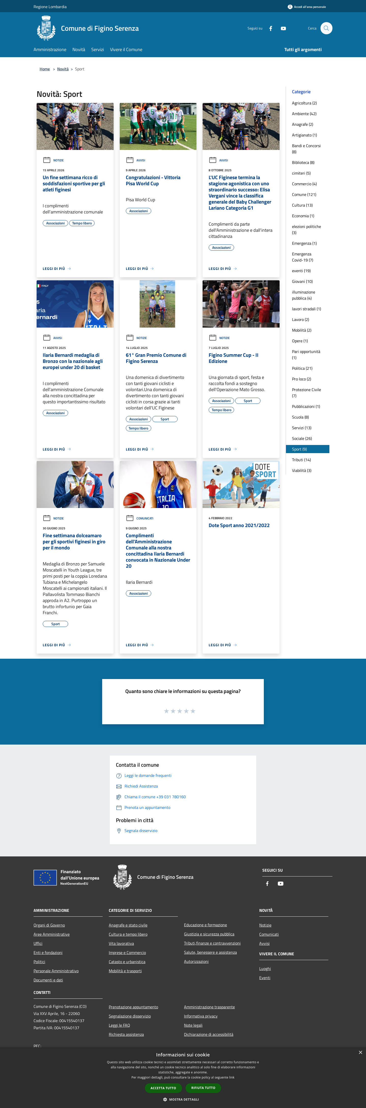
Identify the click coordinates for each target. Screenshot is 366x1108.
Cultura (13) (302, 205)
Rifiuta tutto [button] (203, 1088)
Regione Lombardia (50, 7)
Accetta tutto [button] (163, 1088)
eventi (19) (301, 271)
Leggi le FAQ (119, 1025)
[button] (183, 1099)
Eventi (264, 978)
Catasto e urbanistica (127, 962)
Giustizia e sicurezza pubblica (209, 934)
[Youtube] (281, 28)
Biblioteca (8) (303, 162)
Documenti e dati (48, 980)
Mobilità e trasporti (125, 971)
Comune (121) (304, 194)
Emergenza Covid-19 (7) (302, 257)
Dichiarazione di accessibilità (208, 1034)
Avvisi (135, 160)
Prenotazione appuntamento (133, 1007)
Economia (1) (303, 216)
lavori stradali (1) (306, 309)
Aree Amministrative (52, 934)
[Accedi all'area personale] (306, 7)
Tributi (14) (301, 460)
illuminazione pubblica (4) (303, 295)
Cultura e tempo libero (128, 934)
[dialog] (183, 1077)
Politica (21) (302, 368)
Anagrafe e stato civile (128, 925)
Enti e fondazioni (48, 952)
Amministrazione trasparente (209, 1007)
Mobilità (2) (301, 330)
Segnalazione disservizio (130, 1016)
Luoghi (265, 968)
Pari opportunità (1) (306, 354)
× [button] (360, 1053)
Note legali (193, 1025)
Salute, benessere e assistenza (210, 952)
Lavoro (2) (300, 319)
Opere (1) (300, 341)
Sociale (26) (302, 438)
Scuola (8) (300, 417)
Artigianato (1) (304, 135)
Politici (39, 962)
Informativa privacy (201, 1016)
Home (45, 69)
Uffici (38, 943)
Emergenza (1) (304, 243)
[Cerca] (326, 28)
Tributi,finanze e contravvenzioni (212, 943)
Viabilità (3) (301, 470)
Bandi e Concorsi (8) (306, 149)
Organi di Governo (49, 925)
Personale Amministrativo (56, 971)
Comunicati (139, 518)
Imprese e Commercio (127, 952)
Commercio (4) (304, 184)
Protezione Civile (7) (306, 393)
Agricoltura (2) (304, 103)
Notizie (53, 160)
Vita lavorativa (121, 943)
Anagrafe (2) (302, 124)
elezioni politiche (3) (306, 229)
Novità (63, 69)
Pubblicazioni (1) (306, 406)
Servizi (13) (301, 428)
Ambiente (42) (304, 114)
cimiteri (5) (301, 173)
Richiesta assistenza (126, 1034)
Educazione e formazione (205, 925)
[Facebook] (268, 28)
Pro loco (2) (301, 379)
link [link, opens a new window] (232, 1077)
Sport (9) (299, 449)
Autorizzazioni (196, 961)
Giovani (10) (302, 281)
